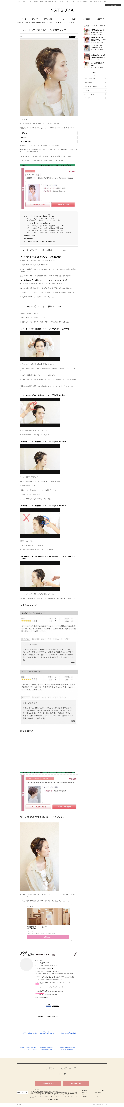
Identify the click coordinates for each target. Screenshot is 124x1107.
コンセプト (85, 1094)
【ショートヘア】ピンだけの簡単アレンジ (38, 223)
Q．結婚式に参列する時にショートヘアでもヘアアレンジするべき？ (45, 220)
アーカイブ (97, 1096)
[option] (49, 922)
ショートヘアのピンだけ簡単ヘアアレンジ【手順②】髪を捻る (44, 227)
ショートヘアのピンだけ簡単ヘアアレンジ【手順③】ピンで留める (45, 228)
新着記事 (94, 25)
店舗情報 (84, 1092)
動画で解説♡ (28, 238)
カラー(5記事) (87, 98)
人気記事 (86, 26)
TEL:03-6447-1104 (75, 1083)
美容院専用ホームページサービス (25, 1105)
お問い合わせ (98, 1092)
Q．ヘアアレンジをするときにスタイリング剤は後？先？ (42, 218)
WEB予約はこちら (48, 1083)
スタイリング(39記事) (89, 94)
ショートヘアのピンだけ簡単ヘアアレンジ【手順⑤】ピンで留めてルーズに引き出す (50, 232)
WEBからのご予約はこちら (113, 5)
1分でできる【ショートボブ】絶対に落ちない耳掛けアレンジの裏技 (98, 64)
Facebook (59, 1074)
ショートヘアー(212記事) (89, 78)
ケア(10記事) (87, 90)
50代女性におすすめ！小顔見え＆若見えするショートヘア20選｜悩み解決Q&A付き (98, 39)
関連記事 (102, 25)
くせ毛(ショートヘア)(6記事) (90, 86)
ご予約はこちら (47, 937)
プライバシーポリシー (100, 1090)
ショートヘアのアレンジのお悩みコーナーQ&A (39, 216)
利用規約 (84, 1096)
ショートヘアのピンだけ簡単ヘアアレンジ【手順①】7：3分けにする (45, 225)
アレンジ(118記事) (88, 82)
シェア (48, 1004)
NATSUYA (84, 1090)
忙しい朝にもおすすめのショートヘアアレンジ (39, 242)
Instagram (64, 1074)
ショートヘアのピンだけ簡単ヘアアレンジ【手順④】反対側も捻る (45, 230)
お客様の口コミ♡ (30, 235)
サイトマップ (98, 1094)
